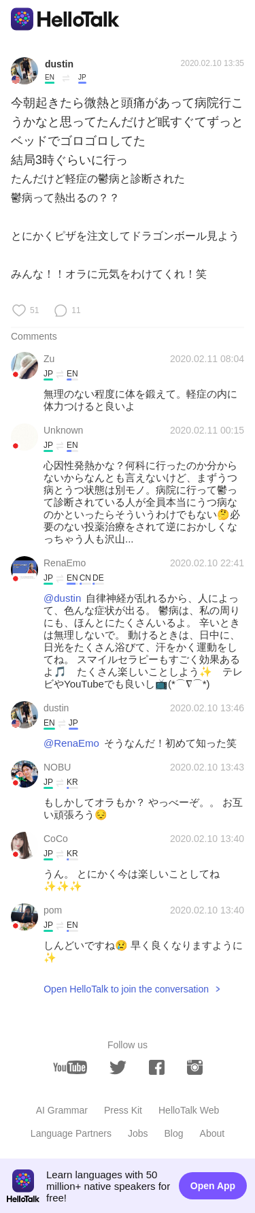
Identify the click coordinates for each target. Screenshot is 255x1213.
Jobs (138, 1133)
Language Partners (71, 1133)
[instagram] (195, 1067)
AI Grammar (62, 1110)
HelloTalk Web (188, 1110)
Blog (174, 1133)
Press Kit (123, 1110)
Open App (212, 1185)
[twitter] (117, 1068)
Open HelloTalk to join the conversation (126, 989)
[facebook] (157, 1067)
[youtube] (70, 1067)
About (212, 1133)
